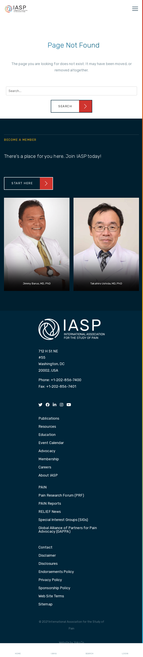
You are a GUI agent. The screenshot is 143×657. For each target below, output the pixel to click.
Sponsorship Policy (54, 588)
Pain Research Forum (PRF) (61, 496)
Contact (45, 548)
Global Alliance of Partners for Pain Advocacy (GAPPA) (67, 530)
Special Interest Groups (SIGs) (63, 520)
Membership (48, 459)
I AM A (54, 650)
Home (18, 650)
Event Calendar (51, 443)
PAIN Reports (49, 504)
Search (89, 650)
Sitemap (45, 604)
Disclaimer (47, 556)
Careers (44, 467)
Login (125, 650)
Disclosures (48, 564)
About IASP (48, 476)
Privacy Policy (50, 580)
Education (47, 435)
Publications (48, 419)
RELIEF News (49, 512)
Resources (47, 427)
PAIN (42, 487)
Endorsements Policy (56, 572)
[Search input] (71, 90)
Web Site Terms (51, 596)
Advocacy (46, 451)
